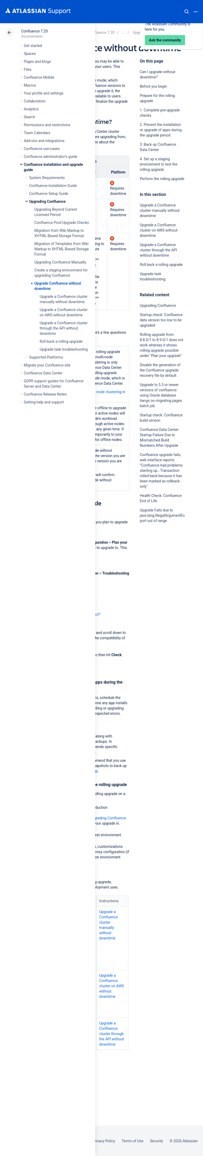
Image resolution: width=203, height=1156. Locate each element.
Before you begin (153, 86)
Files (27, 69)
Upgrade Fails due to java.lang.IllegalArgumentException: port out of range (169, 515)
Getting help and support (44, 402)
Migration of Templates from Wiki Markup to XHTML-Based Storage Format (61, 249)
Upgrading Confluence (47, 201)
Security (156, 1141)
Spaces (30, 53)
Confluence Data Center (43, 373)
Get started (33, 46)
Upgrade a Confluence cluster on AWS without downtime (159, 230)
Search (186, 11)
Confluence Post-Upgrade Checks (61, 222)
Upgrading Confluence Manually (60, 262)
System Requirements (47, 178)
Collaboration (34, 101)
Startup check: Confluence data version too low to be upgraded (161, 320)
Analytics (31, 109)
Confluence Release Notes (45, 394)
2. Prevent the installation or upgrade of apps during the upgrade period (161, 130)
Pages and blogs (37, 61)
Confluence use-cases (42, 149)
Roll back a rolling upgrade (61, 341)
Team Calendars (37, 133)
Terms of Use (132, 1141)
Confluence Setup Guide (48, 193)
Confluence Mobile (39, 77)
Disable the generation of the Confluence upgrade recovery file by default (160, 370)
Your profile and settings (43, 93)
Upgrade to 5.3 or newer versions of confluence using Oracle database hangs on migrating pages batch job (161, 395)
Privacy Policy (104, 1141)
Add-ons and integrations (44, 141)
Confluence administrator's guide (50, 156)
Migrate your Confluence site (47, 365)
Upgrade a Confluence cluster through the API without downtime (63, 328)
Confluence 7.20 (34, 31)
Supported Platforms (46, 357)
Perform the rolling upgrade (162, 179)
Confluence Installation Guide (53, 186)
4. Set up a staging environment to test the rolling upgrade (158, 164)
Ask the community (158, 572)
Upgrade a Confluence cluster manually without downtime (160, 210)
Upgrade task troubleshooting (64, 349)
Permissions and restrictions (47, 125)
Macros (30, 85)
